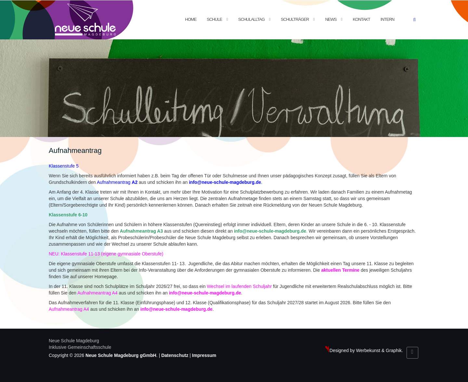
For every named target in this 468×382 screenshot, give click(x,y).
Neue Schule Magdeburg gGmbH (120, 355)
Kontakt (361, 19)
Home (190, 19)
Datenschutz (174, 355)
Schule (214, 19)
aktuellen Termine (340, 270)
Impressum (204, 355)
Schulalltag (251, 19)
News (330, 19)
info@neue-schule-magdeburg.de (225, 182)
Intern (387, 19)
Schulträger (295, 19)
